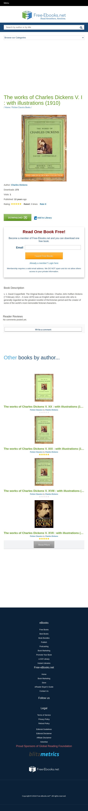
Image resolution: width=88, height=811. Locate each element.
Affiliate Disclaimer (44, 738)
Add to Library (43, 218)
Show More (44, 544)
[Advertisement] (45, 67)
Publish (44, 642)
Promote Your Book (44, 655)
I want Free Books (44, 255)
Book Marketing (44, 651)
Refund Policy (43, 723)
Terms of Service (44, 715)
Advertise (44, 742)
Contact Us (44, 691)
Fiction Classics (36, 410)
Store (44, 683)
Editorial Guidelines (44, 729)
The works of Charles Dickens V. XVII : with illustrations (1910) (44, 533)
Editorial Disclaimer (44, 733)
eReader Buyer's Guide (44, 687)
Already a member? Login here (44, 263)
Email (19, 247)
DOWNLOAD (17, 217)
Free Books (44, 630)
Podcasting (44, 646)
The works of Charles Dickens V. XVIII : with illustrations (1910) (44, 490)
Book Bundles (43, 638)
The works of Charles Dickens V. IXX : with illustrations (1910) (44, 448)
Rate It (43, 204)
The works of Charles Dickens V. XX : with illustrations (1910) (44, 406)
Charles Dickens (19, 185)
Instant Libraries (44, 663)
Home (44, 674)
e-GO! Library (44, 659)
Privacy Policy (44, 719)
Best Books (44, 634)
